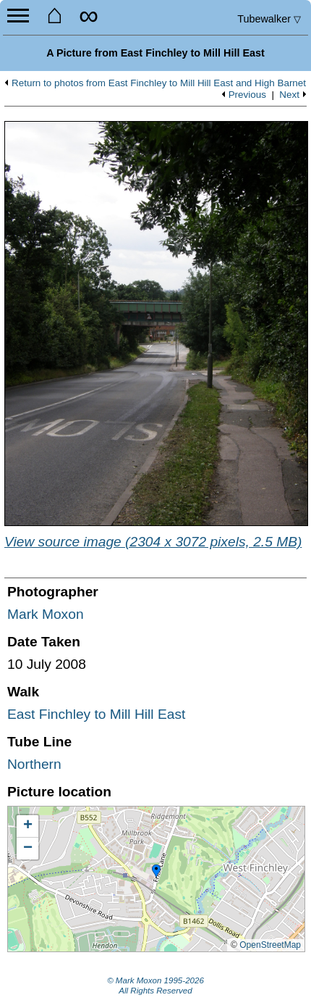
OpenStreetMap (270, 945)
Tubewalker (269, 19)
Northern (34, 764)
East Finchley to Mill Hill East (96, 714)
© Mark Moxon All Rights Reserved (155, 985)
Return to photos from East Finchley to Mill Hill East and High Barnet (159, 83)
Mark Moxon (45, 614)
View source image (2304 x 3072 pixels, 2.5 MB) (153, 541)
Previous (247, 95)
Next (289, 95)
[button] (156, 871)
